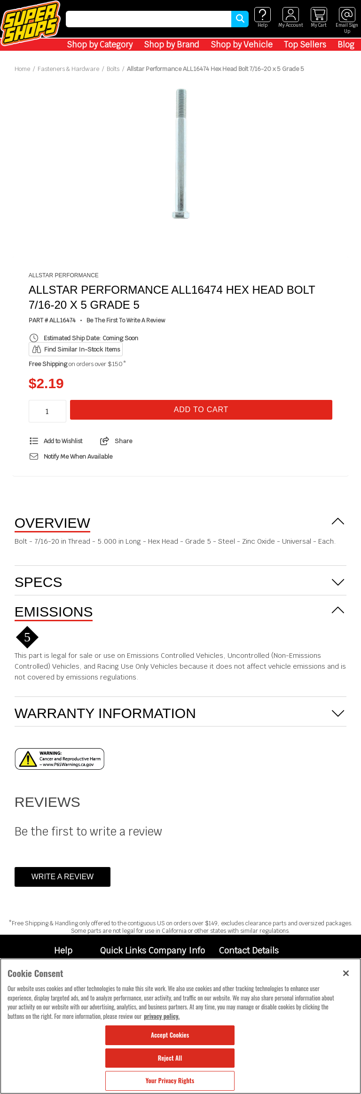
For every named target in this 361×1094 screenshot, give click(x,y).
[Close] (346, 973)
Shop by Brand (171, 44)
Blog (345, 44)
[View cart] (319, 17)
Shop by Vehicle (242, 44)
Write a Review (62, 877)
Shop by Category (100, 44)
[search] (148, 19)
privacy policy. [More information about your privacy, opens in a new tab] (162, 1016)
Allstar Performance (64, 275)
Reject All (170, 1058)
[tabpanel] (181, 154)
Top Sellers (305, 44)
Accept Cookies (170, 1034)
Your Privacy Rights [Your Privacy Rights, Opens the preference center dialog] (170, 1080)
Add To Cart (201, 410)
